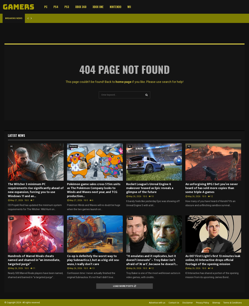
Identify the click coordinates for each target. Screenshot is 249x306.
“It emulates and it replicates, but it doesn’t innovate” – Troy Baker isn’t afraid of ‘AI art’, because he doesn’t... (152, 260)
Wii (129, 7)
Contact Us (174, 303)
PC (45, 7)
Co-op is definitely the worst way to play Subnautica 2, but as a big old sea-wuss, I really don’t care (93, 260)
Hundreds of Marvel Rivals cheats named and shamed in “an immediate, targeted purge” (34, 260)
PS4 (56, 7)
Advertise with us (157, 303)
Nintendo (115, 7)
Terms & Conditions (232, 303)
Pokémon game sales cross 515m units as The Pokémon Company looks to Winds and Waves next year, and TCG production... (93, 190)
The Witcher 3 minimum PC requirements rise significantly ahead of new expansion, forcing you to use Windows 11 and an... (36, 190)
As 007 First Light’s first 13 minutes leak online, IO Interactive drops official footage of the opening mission (212, 260)
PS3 (66, 7)
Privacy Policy (202, 303)
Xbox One (98, 7)
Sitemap (216, 303)
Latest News (16, 135)
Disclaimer (187, 303)
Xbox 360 (80, 7)
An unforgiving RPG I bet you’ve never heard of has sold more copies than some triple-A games (211, 188)
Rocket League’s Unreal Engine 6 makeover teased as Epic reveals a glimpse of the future (149, 188)
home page (123, 82)
